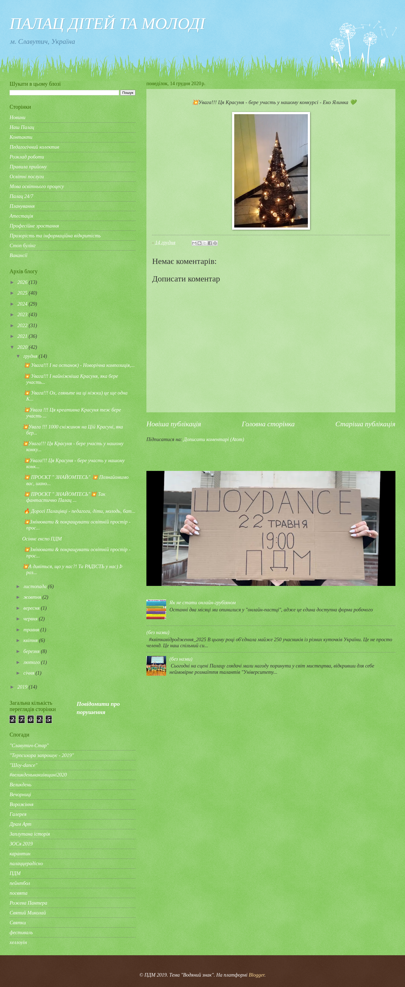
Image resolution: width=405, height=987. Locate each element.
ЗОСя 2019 (21, 844)
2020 (22, 347)
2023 (22, 314)
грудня (31, 356)
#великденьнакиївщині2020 (38, 775)
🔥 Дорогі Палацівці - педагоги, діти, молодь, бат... (78, 511)
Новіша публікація (173, 424)
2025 (22, 293)
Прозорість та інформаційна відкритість (55, 235)
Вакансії (18, 255)
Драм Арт (20, 824)
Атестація (21, 216)
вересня (32, 608)
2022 (22, 325)
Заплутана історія (30, 834)
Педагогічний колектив (34, 147)
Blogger (256, 975)
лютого (32, 662)
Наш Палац (22, 127)
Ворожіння (21, 804)
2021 (22, 336)
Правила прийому (28, 166)
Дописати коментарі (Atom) (214, 439)
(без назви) (157, 632)
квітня (31, 640)
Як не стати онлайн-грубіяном (202, 602)
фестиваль (21, 932)
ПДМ (15, 873)
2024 (22, 304)
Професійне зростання (34, 226)
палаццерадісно (26, 863)
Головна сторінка (268, 424)
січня (30, 673)
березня (32, 651)
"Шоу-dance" (23, 765)
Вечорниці (20, 794)
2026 (22, 282)
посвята (19, 893)
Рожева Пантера (28, 903)
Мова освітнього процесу (37, 186)
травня (32, 629)
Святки (18, 922)
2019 (22, 687)
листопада (36, 586)
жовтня (33, 597)
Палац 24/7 (21, 196)
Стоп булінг (23, 245)
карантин (20, 853)
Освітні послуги (27, 176)
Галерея (18, 814)
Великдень (20, 784)
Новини (17, 117)
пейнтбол (20, 883)
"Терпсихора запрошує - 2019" (42, 755)
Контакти (21, 137)
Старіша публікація (365, 424)
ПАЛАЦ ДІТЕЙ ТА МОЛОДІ (107, 24)
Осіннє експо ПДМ (42, 539)
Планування (22, 206)
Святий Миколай (28, 913)
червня (31, 618)
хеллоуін (18, 942)
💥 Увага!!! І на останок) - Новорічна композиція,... (78, 365)
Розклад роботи (27, 157)
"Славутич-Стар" (29, 745)
